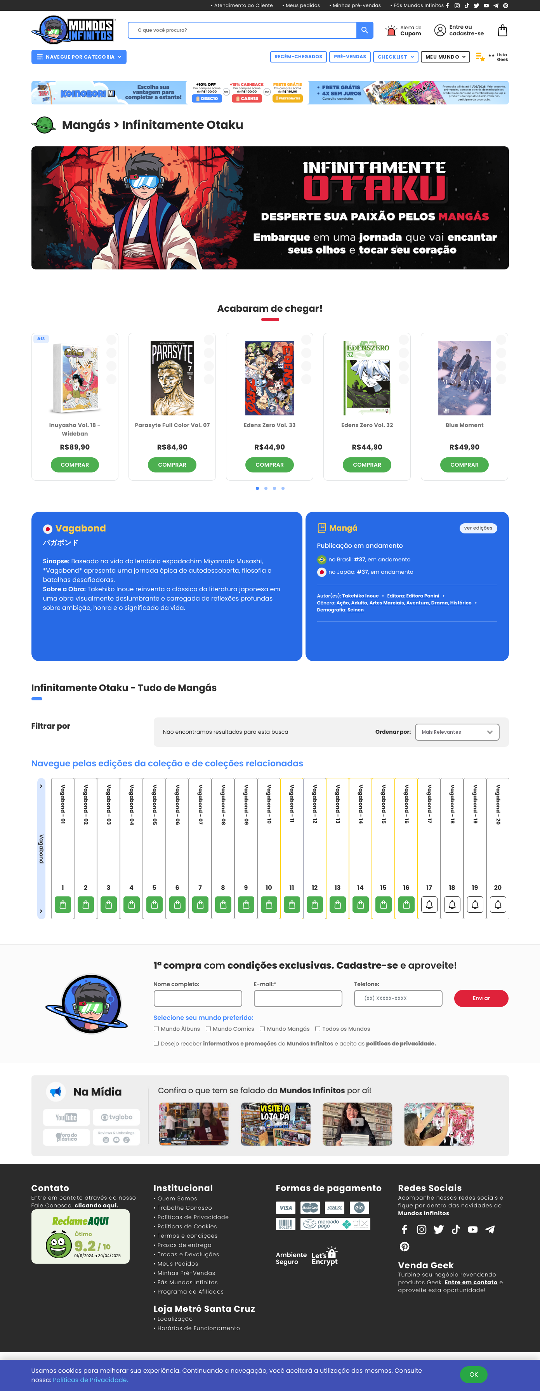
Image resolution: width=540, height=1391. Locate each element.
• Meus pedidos (301, 5)
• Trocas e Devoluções (186, 1254)
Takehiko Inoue (360, 596)
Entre (457, 27)
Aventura (417, 603)
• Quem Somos (176, 1198)
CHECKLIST (396, 57)
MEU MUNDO (445, 57)
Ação (343, 603)
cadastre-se (467, 33)
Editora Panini (422, 596)
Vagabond (81, 529)
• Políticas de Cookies (185, 1226)
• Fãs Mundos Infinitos (417, 5)
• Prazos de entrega (183, 1245)
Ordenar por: (393, 732)
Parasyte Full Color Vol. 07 (172, 425)
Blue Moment (465, 425)
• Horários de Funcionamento (197, 1328)
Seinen (355, 610)
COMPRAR (75, 465)
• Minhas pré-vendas (355, 5)
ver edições (478, 528)
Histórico (461, 603)
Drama (439, 603)
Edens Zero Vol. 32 (367, 425)
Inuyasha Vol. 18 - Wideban (75, 429)
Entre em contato (471, 1282)
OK (473, 1374)
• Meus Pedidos (176, 1264)
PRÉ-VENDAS (350, 57)
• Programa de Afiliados (189, 1291)
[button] (257, 488)
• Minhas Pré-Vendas (184, 1273)
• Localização (173, 1319)
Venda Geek (426, 1265)
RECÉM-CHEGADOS (299, 57)
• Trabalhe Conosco (183, 1208)
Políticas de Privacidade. (90, 1379)
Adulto (359, 603)
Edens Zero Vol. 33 (270, 425)
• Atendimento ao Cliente (242, 5)
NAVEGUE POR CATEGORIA (79, 57)
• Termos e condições (186, 1236)
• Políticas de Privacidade (191, 1217)
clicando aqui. (96, 1205)
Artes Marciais (387, 603)
